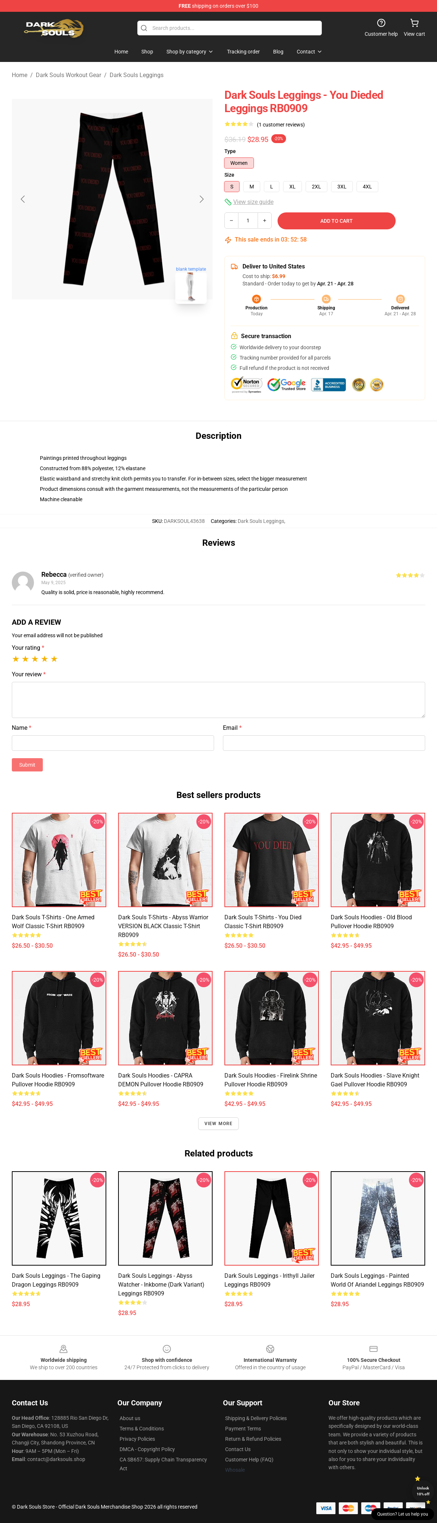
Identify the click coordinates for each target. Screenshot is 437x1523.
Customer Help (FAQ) (249, 1460)
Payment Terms (243, 1429)
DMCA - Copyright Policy (147, 1449)
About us (130, 1418)
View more (218, 1123)
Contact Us (238, 1449)
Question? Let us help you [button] (402, 1514)
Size (229, 175)
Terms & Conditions (142, 1429)
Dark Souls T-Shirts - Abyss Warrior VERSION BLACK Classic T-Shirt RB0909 (163, 926)
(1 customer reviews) (281, 125)
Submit (27, 765)
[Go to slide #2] (131, 326)
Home (19, 75)
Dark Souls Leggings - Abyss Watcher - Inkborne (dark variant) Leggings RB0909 (161, 1284)
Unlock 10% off (423, 1491)
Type (230, 151)
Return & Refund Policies (253, 1439)
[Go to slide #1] (93, 326)
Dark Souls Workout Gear (68, 75)
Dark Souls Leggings (137, 75)
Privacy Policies (137, 1439)
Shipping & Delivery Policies (256, 1418)
